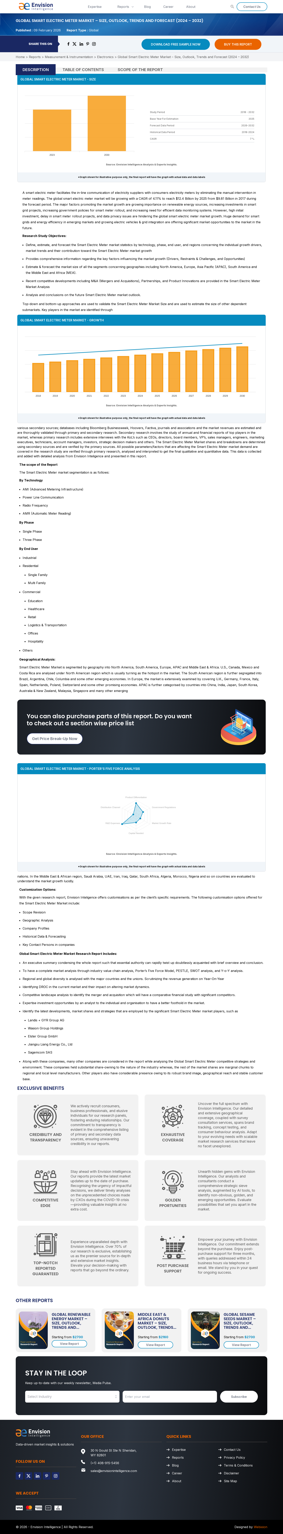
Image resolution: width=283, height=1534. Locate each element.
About (190, 7)
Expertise (95, 7)
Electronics (105, 57)
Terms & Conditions (238, 1465)
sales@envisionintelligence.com (114, 1471)
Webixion (260, 1527)
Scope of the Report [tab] (140, 69)
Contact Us (252, 7)
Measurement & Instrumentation (69, 57)
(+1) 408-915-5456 (105, 1463)
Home (20, 57)
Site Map (230, 1481)
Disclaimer (231, 1473)
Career (168, 7)
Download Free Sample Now (175, 44)
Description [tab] (36, 69)
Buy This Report (238, 44)
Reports (126, 7)
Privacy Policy (234, 1457)
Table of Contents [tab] (83, 69)
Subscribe (239, 1397)
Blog (147, 7)
